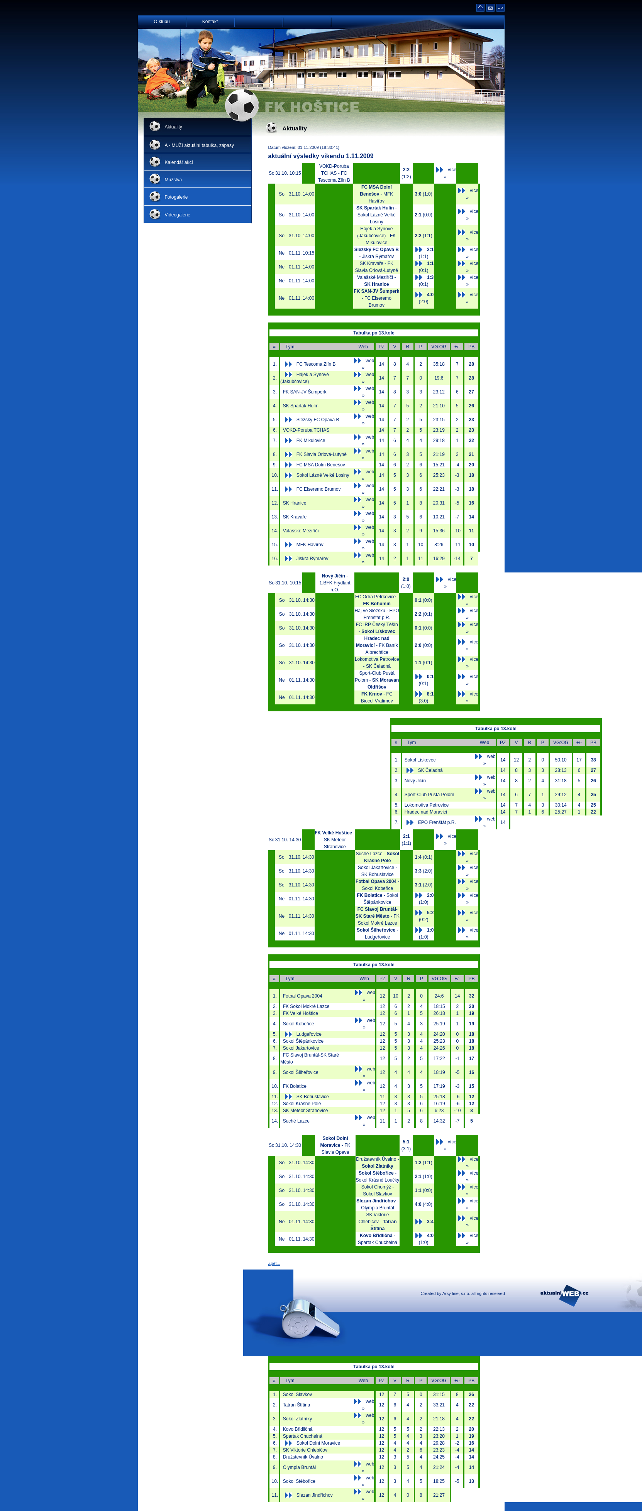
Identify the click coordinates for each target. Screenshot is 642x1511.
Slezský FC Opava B (317, 419)
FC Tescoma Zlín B (316, 364)
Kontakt (210, 21)
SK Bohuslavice (312, 1096)
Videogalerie (178, 215)
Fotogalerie (176, 197)
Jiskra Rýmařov (312, 558)
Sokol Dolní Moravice (318, 1443)
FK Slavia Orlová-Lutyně (321, 454)
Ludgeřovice (309, 1034)
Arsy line (450, 1293)
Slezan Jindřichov (314, 1495)
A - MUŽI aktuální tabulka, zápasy (199, 145)
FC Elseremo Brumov (318, 489)
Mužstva (173, 179)
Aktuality (173, 127)
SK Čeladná (430, 770)
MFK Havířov (310, 544)
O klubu (161, 21)
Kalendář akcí (179, 162)
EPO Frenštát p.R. (437, 822)
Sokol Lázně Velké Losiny (322, 475)
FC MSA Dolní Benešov (320, 465)
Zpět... (274, 1263)
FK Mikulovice (310, 440)
